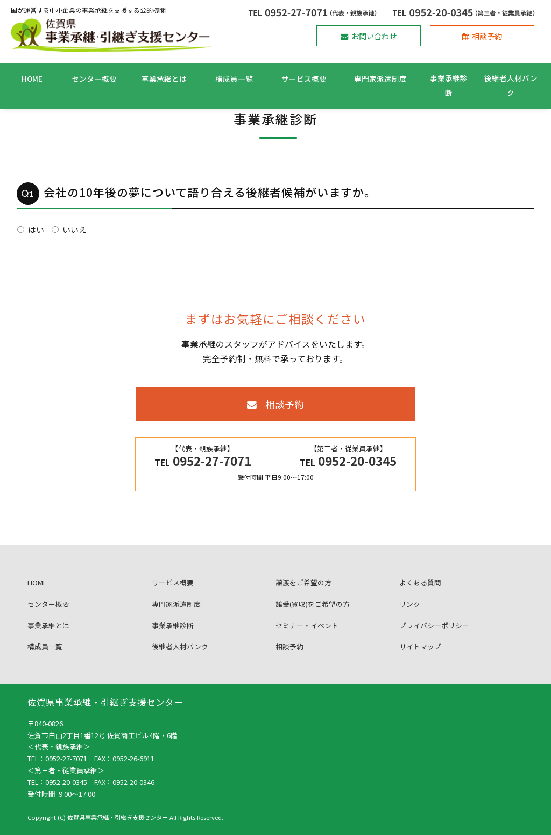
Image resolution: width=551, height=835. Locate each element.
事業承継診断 (449, 85)
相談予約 (482, 35)
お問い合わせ (369, 35)
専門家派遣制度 (380, 78)
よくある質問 (420, 593)
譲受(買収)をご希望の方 (313, 614)
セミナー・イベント (307, 636)
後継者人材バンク (511, 85)
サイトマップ (420, 657)
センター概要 (94, 78)
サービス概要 (304, 78)
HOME (32, 78)
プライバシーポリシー (434, 636)
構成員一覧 (234, 78)
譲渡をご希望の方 (303, 593)
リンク (409, 614)
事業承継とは (164, 78)
